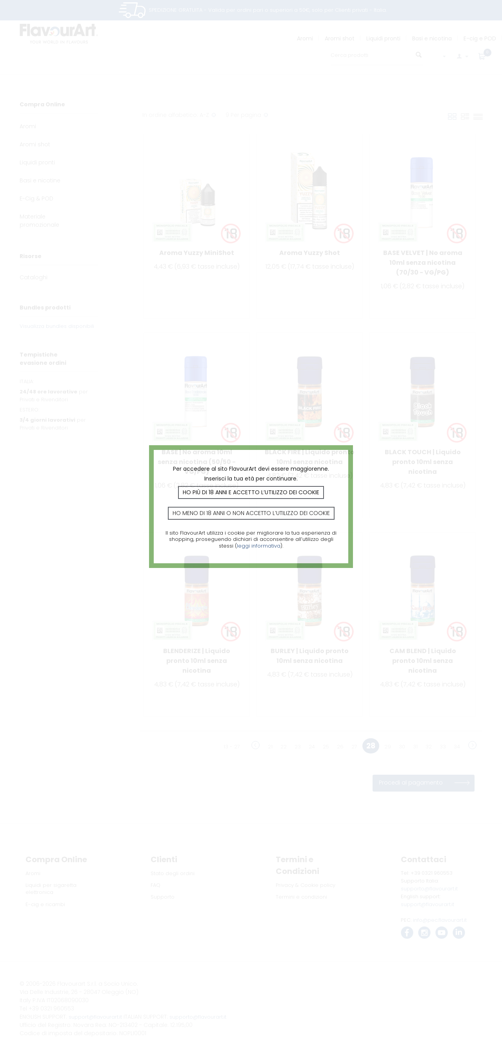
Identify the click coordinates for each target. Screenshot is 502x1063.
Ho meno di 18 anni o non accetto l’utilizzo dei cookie (251, 513)
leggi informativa (258, 546)
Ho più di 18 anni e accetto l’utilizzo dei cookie (251, 492)
